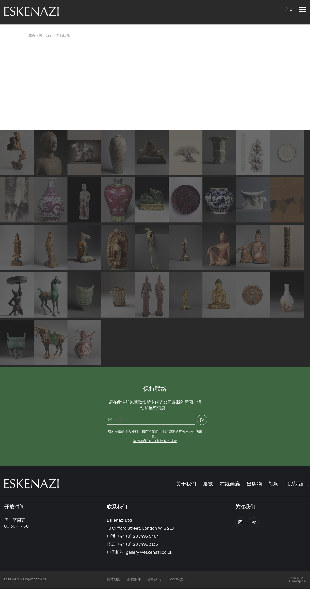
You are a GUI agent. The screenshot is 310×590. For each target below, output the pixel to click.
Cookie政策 (177, 579)
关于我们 (46, 35)
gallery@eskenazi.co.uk (149, 552)
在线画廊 (230, 483)
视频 (274, 483)
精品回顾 (63, 35)
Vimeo (254, 522)
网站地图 (113, 579)
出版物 (254, 483)
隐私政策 (154, 579)
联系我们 (296, 483)
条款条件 (134, 579)
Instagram (240, 522)
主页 (31, 35)
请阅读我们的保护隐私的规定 (155, 441)
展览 (208, 483)
